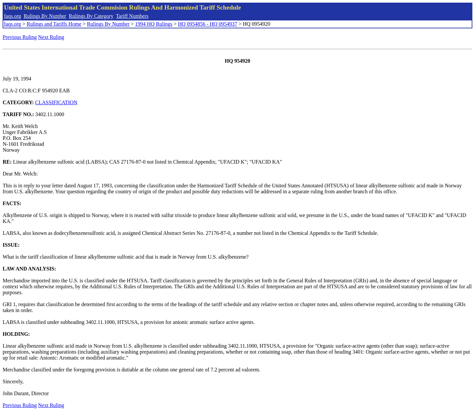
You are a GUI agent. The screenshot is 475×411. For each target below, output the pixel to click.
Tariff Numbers (132, 16)
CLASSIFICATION (56, 102)
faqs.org (12, 16)
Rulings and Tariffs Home (54, 24)
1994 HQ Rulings (154, 24)
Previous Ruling (20, 37)
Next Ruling (51, 37)
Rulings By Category (91, 16)
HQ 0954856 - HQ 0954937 (207, 24)
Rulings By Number (45, 16)
